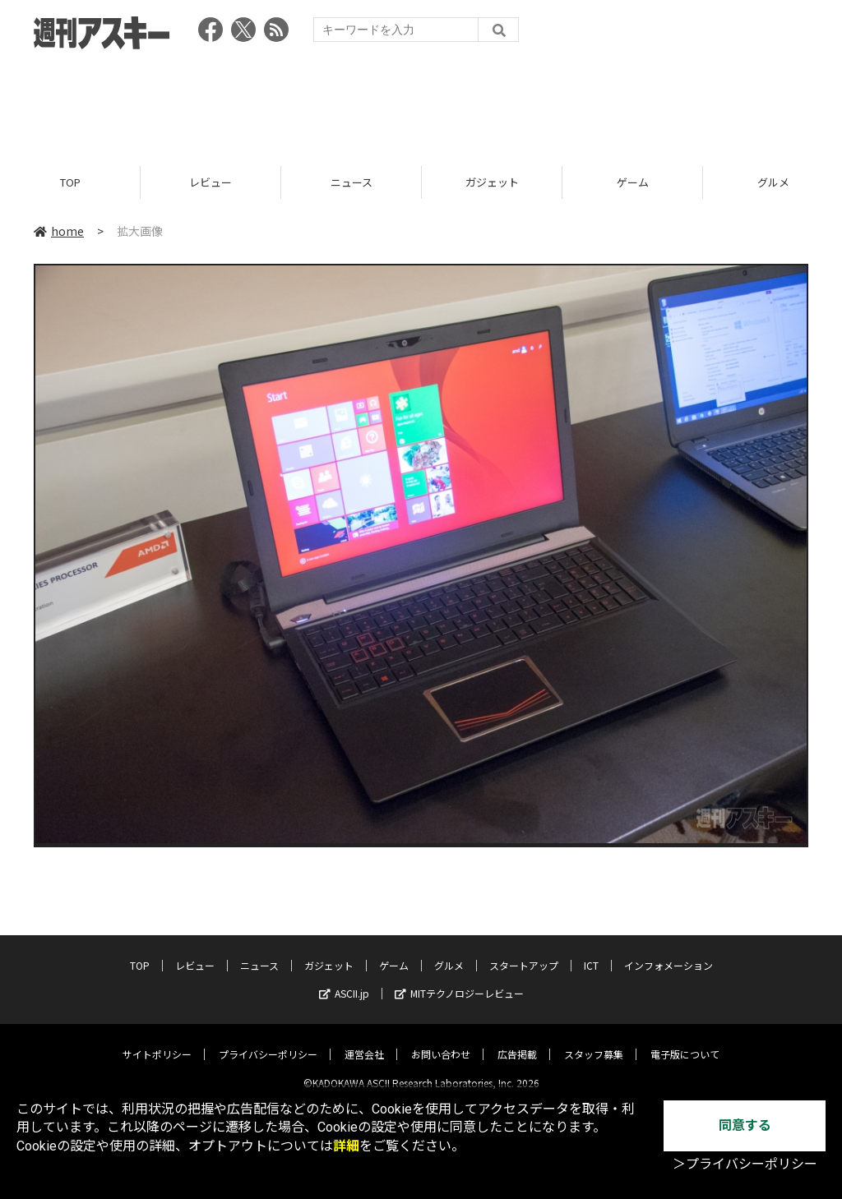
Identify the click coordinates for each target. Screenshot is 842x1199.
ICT (591, 952)
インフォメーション (668, 952)
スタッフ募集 (593, 1041)
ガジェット (492, 183)
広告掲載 (517, 1041)
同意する (745, 1125)
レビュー (210, 183)
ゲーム (633, 183)
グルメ (449, 952)
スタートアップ (523, 952)
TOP (70, 183)
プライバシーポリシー (268, 1041)
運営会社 (364, 1041)
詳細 (346, 1146)
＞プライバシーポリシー (745, 1164)
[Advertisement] (421, 103)
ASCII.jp (344, 980)
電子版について (684, 1041)
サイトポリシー (157, 1041)
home (59, 232)
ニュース (351, 183)
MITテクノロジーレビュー (459, 980)
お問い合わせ (440, 1041)
